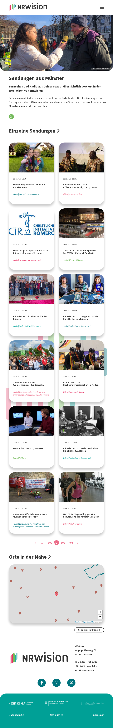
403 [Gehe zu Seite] (71, 543)
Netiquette (56, 715)
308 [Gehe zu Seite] (63, 543)
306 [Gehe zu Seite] (50, 543)
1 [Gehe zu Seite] (42, 543)
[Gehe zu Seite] (35, 542)
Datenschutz (16, 715)
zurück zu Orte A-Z (89, 629)
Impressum (98, 715)
